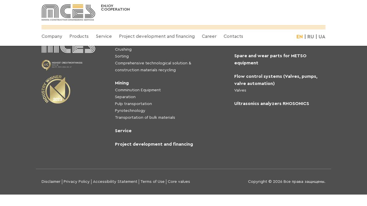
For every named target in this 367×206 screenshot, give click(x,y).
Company (52, 36)
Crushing (123, 49)
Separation (125, 97)
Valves (240, 90)
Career (209, 36)
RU (310, 36)
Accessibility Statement (115, 182)
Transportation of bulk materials (145, 118)
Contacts (233, 36)
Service (104, 36)
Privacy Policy (77, 182)
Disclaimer (51, 182)
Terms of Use (152, 182)
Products (79, 36)
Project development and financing (157, 36)
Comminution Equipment (138, 90)
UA (322, 36)
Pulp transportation (133, 104)
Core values (179, 182)
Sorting (122, 56)
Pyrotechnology (130, 111)
